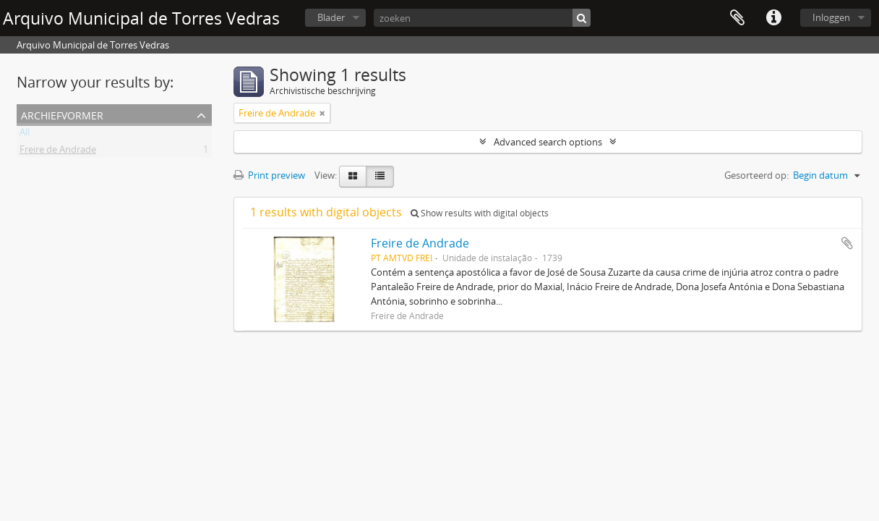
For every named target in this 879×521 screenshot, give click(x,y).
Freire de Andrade (58, 151)
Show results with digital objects (480, 213)
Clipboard (737, 18)
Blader (331, 17)
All (25, 134)
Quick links (773, 18)
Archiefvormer (62, 114)
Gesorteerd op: (756, 175)
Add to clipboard (847, 243)
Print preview (269, 175)
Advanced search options (548, 141)
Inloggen (831, 17)
